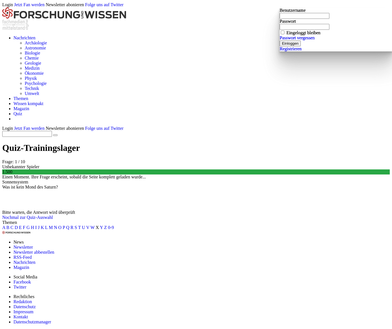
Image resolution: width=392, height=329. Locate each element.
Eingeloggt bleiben (303, 32)
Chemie (32, 58)
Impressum (23, 311)
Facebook (22, 282)
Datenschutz (24, 306)
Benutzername (293, 10)
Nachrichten (24, 37)
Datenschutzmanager (32, 321)
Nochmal (10, 217)
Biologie (32, 53)
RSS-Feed (22, 257)
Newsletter (23, 247)
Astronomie (35, 48)
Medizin (32, 68)
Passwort (288, 21)
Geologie (33, 63)
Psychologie (36, 83)
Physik (31, 78)
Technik (32, 88)
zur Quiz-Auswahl (36, 217)
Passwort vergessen (297, 37)
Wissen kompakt (28, 103)
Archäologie (36, 42)
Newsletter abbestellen (33, 252)
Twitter (19, 287)
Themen (20, 98)
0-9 (111, 227)
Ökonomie (34, 73)
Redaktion (22, 301)
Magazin (21, 108)
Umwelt (32, 93)
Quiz (17, 113)
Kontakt (20, 316)
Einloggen (290, 43)
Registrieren (291, 48)
